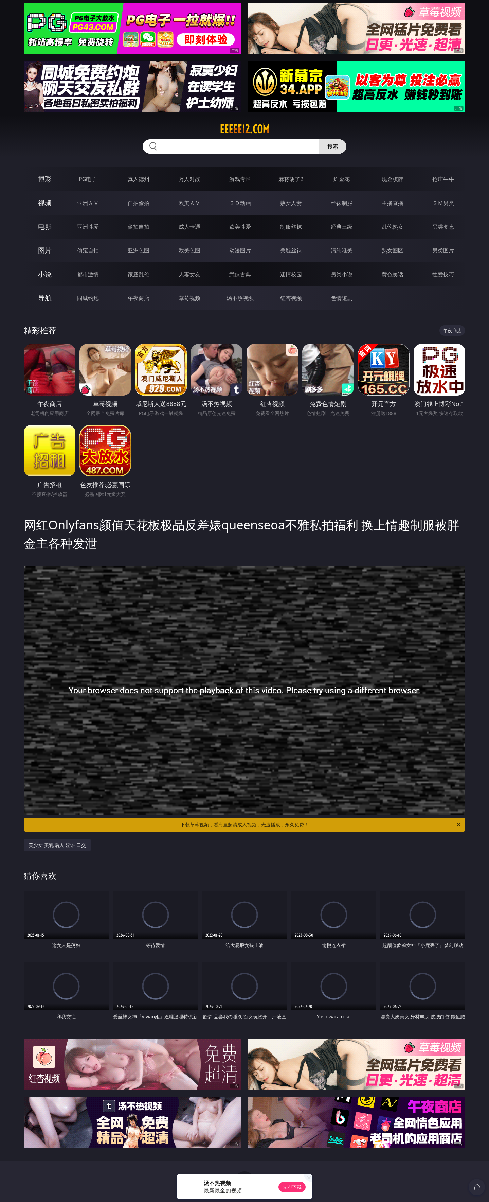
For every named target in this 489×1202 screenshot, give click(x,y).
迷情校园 (291, 274)
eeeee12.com (244, 129)
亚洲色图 (138, 250)
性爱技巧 (443, 274)
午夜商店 (138, 298)
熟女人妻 (291, 203)
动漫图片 (240, 250)
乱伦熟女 (392, 226)
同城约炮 (88, 298)
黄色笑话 (392, 274)
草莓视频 (189, 298)
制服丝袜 (291, 226)
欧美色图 (189, 250)
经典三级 (341, 226)
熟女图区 (392, 250)
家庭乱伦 (138, 274)
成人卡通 (189, 226)
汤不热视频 (240, 298)
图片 (45, 250)
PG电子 (88, 179)
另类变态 (443, 226)
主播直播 (392, 203)
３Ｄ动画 (240, 203)
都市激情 (88, 274)
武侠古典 (240, 274)
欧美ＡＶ (189, 203)
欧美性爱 (240, 226)
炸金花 (341, 179)
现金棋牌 (392, 179)
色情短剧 (341, 298)
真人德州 (138, 179)
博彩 (45, 179)
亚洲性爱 (88, 226)
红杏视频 (291, 298)
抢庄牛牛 (443, 179)
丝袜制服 (341, 203)
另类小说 (341, 274)
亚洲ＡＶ (88, 203)
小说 (45, 274)
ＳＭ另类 (443, 203)
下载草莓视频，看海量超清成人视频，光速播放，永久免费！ (321, 825)
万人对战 (189, 179)
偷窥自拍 (88, 250)
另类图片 (443, 250)
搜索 (332, 146)
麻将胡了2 (290, 179)
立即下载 (292, 1187)
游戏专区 (240, 179)
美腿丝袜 (291, 250)
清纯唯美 (341, 250)
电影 (45, 226)
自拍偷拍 (138, 203)
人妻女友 (189, 274)
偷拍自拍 (138, 226)
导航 (45, 297)
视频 (45, 202)
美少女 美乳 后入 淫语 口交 (57, 845)
